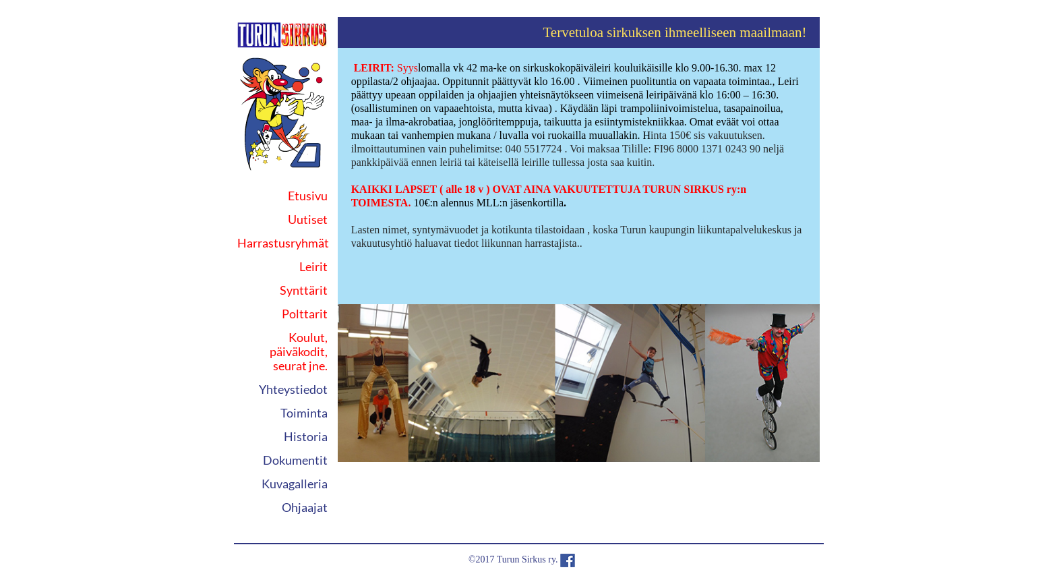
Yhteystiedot (293, 389)
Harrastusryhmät (283, 242)
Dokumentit (295, 460)
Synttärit (304, 290)
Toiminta (304, 412)
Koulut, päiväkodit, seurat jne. (299, 351)
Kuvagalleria (295, 483)
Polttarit (305, 313)
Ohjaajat (305, 507)
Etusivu (308, 195)
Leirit (313, 266)
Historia (306, 436)
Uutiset (308, 219)
